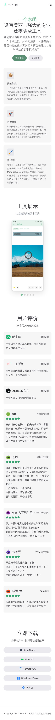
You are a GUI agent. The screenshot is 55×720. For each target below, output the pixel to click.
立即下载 (19, 58)
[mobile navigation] (50, 4)
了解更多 (36, 58)
